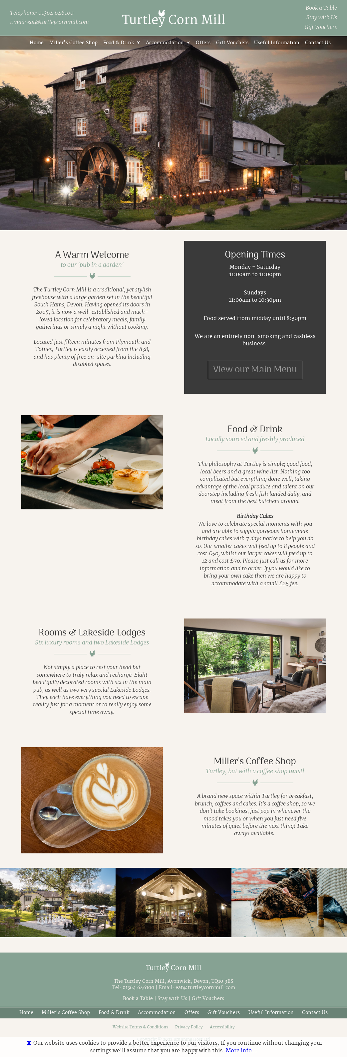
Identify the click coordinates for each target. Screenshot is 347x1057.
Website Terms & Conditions (140, 1027)
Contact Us (318, 43)
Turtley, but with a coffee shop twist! (255, 772)
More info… (241, 1050)
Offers (203, 43)
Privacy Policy (189, 1027)
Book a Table (321, 8)
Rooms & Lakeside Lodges (92, 632)
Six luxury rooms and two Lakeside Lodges (92, 643)
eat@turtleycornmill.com (58, 22)
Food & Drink (118, 43)
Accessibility (222, 1027)
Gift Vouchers (321, 27)
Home (37, 43)
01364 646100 (56, 13)
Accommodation (165, 43)
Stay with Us (321, 17)
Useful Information (276, 43)
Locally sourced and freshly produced (254, 439)
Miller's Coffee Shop (73, 43)
